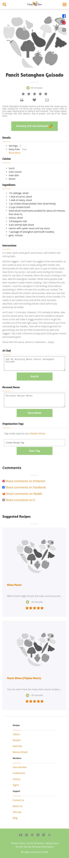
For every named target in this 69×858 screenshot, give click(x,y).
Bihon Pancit (14, 585)
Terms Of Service (35, 843)
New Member (20, 767)
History (16, 779)
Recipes (17, 740)
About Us (17, 806)
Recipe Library (38, 433)
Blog (15, 817)
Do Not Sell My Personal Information (35, 846)
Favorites (17, 746)
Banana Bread (20, 752)
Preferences (19, 773)
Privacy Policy (18, 843)
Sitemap (17, 812)
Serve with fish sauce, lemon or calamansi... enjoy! (28, 342)
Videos (16, 734)
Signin (16, 784)
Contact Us (18, 800)
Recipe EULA (52, 843)
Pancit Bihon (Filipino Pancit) (24, 678)
